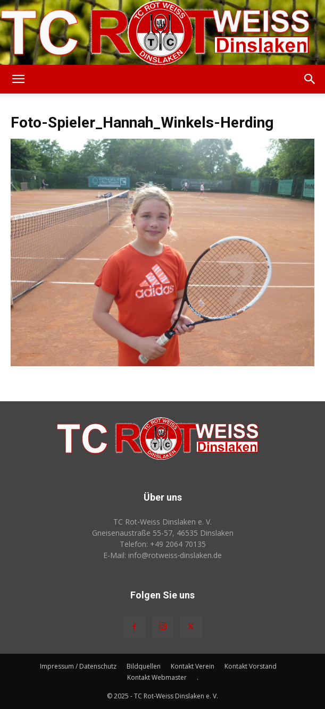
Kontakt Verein (192, 666)
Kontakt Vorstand (250, 666)
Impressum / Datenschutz (78, 666)
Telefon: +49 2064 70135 (163, 544)
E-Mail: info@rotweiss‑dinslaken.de (162, 555)
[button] (18, 79)
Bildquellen (144, 666)
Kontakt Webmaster (157, 677)
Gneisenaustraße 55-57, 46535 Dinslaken (163, 533)
